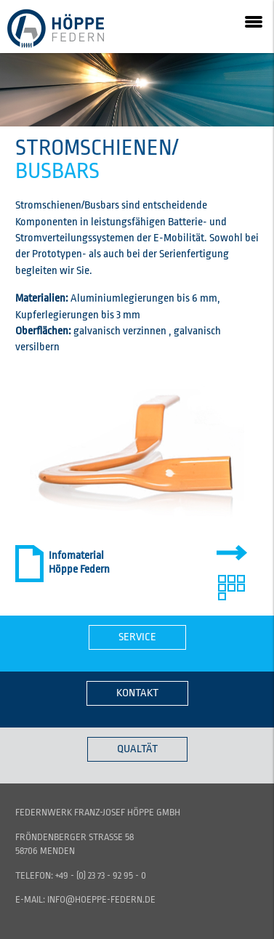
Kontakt (137, 693)
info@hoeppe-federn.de (101, 899)
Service (137, 637)
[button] (254, 20)
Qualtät (137, 749)
